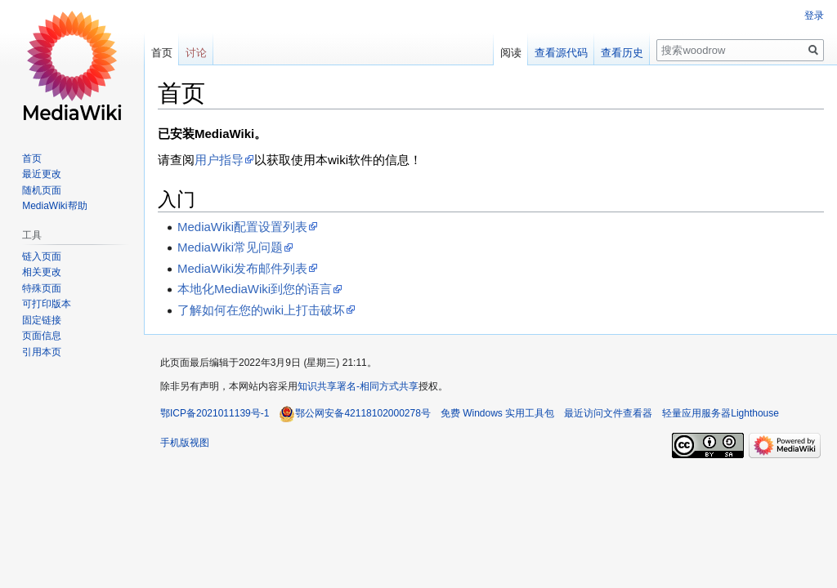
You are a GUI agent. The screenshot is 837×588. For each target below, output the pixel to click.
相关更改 (41, 272)
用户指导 (219, 160)
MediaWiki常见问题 (230, 247)
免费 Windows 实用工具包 (497, 413)
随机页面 (41, 190)
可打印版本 (46, 304)
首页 (161, 53)
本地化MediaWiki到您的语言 (254, 289)
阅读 (510, 53)
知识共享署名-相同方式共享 (358, 386)
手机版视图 (184, 442)
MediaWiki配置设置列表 (242, 227)
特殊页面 (41, 288)
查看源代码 (561, 53)
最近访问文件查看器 (608, 413)
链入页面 (41, 256)
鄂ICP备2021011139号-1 (214, 413)
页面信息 (41, 335)
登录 (814, 15)
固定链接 (41, 320)
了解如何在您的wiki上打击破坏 (261, 310)
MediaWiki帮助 (54, 206)
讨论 (196, 53)
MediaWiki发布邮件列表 (242, 268)
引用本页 (41, 352)
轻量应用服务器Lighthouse (720, 413)
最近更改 (41, 174)
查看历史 (622, 53)
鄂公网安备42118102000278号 (354, 413)
